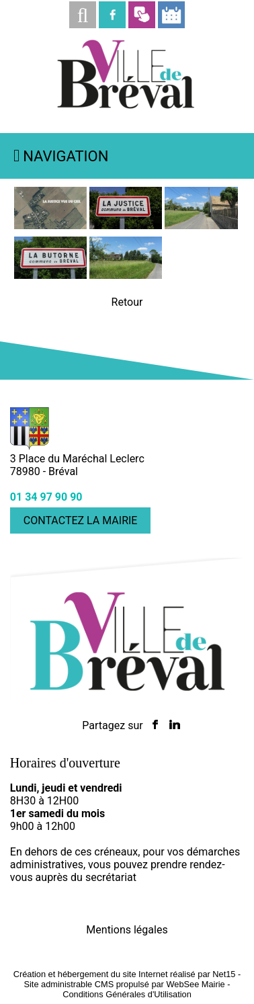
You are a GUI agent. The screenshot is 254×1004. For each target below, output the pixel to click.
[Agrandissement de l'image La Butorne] (125, 275)
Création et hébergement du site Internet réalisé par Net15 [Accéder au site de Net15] (124, 974)
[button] (82, 14)
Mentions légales (126, 929)
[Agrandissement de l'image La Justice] (201, 225)
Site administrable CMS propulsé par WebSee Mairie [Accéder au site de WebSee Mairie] (124, 984)
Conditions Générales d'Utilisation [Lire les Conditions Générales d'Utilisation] (127, 994)
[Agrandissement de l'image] (50, 225)
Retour (127, 302)
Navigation (65, 156)
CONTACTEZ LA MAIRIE (81, 520)
